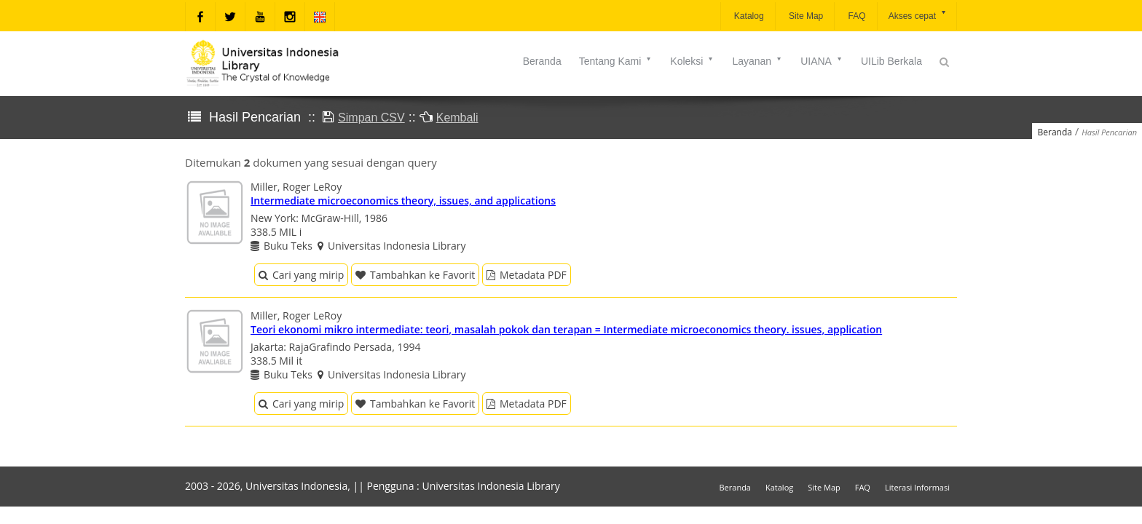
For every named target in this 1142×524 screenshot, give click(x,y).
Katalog (748, 16)
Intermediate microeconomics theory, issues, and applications (403, 200)
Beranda (542, 61)
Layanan (757, 61)
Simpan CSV (371, 117)
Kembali (457, 117)
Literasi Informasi (917, 487)
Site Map (805, 16)
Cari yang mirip (301, 275)
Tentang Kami (616, 61)
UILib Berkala (891, 61)
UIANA (821, 61)
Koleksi (692, 61)
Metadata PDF (527, 275)
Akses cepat (918, 15)
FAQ (855, 16)
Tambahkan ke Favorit (415, 275)
